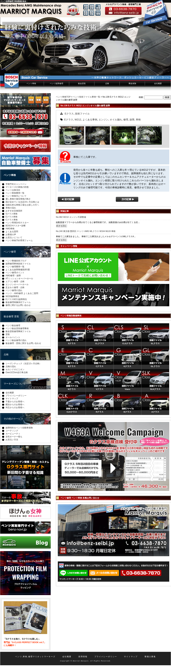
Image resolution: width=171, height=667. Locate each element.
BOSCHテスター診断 (16, 225)
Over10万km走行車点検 (17, 372)
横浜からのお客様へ (15, 404)
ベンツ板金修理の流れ (16, 340)
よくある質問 (12, 231)
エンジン (103, 119)
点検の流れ (11, 366)
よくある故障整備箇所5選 (18, 269)
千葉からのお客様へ (15, 401)
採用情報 (82, 656)
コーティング (12, 430)
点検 (107, 83)
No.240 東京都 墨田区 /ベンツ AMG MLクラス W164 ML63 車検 (85, 231)
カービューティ (13, 433)
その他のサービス (13, 418)
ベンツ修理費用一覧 (15, 266)
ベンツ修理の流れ (14, 290)
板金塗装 (82, 83)
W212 (78, 119)
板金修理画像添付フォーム (18, 302)
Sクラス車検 (11, 214)
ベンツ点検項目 (13, 190)
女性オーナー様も (14, 436)
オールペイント (13, 337)
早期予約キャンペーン (16, 184)
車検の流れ (11, 208)
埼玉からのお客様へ (15, 407)
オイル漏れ (116, 119)
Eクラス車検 (11, 217)
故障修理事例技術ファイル (18, 263)
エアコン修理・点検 (15, 281)
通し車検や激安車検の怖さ (18, 199)
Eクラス (69, 113)
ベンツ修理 (10, 251)
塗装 (8, 334)
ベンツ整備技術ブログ (16, 261)
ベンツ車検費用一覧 (15, 193)
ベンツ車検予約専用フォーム (19, 240)
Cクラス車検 (12, 219)
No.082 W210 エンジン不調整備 (71, 217)
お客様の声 (11, 234)
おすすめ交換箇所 (14, 211)
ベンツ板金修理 (13, 325)
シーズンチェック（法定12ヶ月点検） (23, 363)
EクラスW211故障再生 (16, 299)
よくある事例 (90, 119)
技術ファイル (82, 113)
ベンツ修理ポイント (15, 272)
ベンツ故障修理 (56, 83)
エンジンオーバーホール (17, 284)
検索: (141, 97)
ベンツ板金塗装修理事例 (17, 328)
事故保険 (132, 83)
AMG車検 (10, 228)
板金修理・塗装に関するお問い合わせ (23, 343)
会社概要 (158, 83)
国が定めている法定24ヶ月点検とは (22, 202)
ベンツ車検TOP (63, 97)
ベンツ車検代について (16, 196)
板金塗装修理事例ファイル (18, 331)
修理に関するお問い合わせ (18, 305)
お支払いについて (14, 237)
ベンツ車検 (31, 83)
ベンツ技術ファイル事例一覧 (86, 97)
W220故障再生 (12, 296)
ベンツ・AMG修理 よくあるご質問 (22, 293)
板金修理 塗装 (11, 316)
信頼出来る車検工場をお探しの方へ (22, 205)
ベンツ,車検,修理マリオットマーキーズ (35, 656)
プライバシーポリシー (16, 395)
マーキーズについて (15, 383)
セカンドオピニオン (15, 369)
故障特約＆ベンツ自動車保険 (19, 428)
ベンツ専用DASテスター (17, 222)
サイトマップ (12, 398)
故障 (132, 119)
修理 (125, 119)
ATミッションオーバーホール (19, 278)
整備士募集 (150, 656)
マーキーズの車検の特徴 (17, 187)
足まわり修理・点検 (15, 287)
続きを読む (61, 226)
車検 (138, 119)
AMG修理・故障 (13, 275)
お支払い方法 (12, 439)
